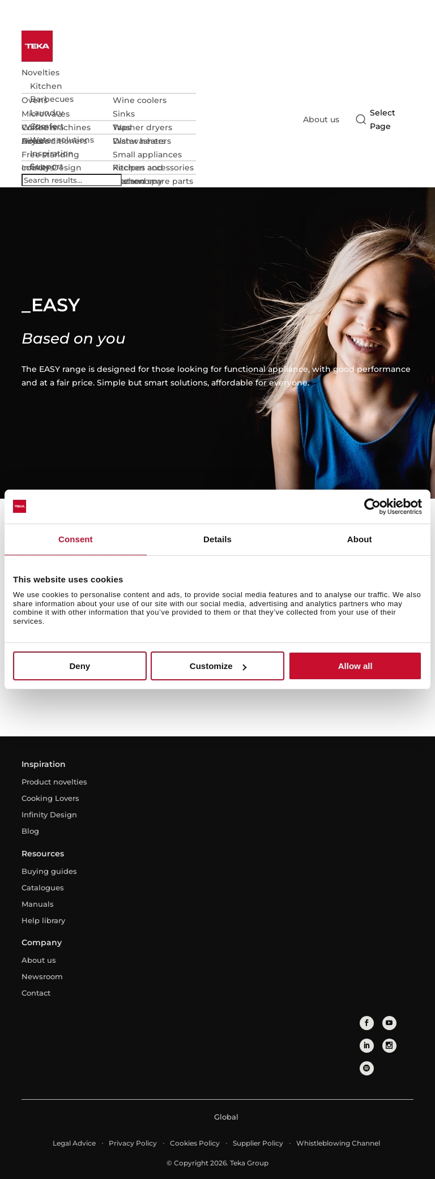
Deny (79, 666)
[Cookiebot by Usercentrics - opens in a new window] (372, 506)
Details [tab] (217, 539)
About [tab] (359, 539)
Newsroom (42, 976)
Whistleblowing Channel (338, 1143)
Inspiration (52, 153)
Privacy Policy (133, 1143)
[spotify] (367, 1068)
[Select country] (382, 119)
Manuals (38, 903)
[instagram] (389, 1046)
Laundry (46, 113)
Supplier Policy (258, 1143)
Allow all (355, 666)
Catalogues (43, 887)
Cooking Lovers (50, 798)
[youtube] (389, 1023)
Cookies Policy (195, 1143)
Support (46, 166)
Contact (36, 992)
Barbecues (52, 99)
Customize (218, 666)
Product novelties (54, 781)
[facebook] (367, 1023)
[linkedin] (367, 1046)
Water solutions (62, 140)
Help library (43, 920)
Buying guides (49, 871)
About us (321, 119)
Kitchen (46, 86)
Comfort (47, 126)
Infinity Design (49, 814)
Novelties (40, 72)
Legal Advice (74, 1143)
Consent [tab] (75, 539)
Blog (30, 830)
